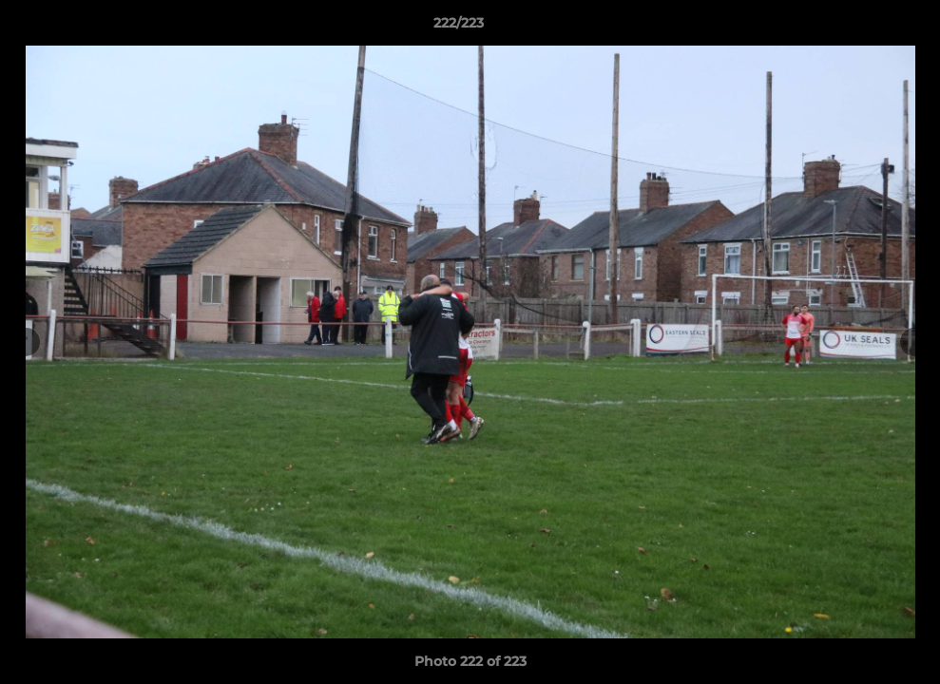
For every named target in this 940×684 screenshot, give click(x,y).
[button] (860, 27)
